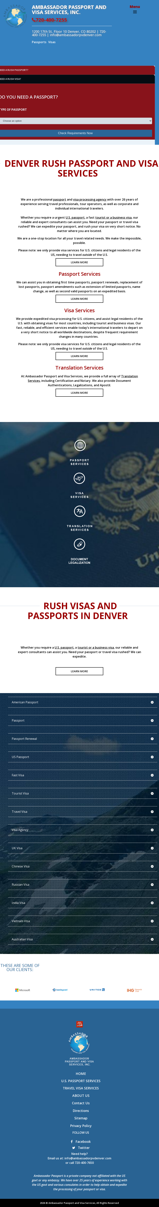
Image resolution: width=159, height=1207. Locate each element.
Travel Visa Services (81, 1088)
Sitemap (80, 1118)
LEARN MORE (79, 262)
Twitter (81, 1147)
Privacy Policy (81, 1125)
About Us (80, 1095)
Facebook (81, 1141)
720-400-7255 (49, 20)
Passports (39, 42)
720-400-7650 (84, 1163)
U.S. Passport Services (80, 1081)
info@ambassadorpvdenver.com (87, 1158)
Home (81, 1073)
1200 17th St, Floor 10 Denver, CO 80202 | (66, 31)
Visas (52, 42)
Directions (81, 1110)
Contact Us (81, 1103)
